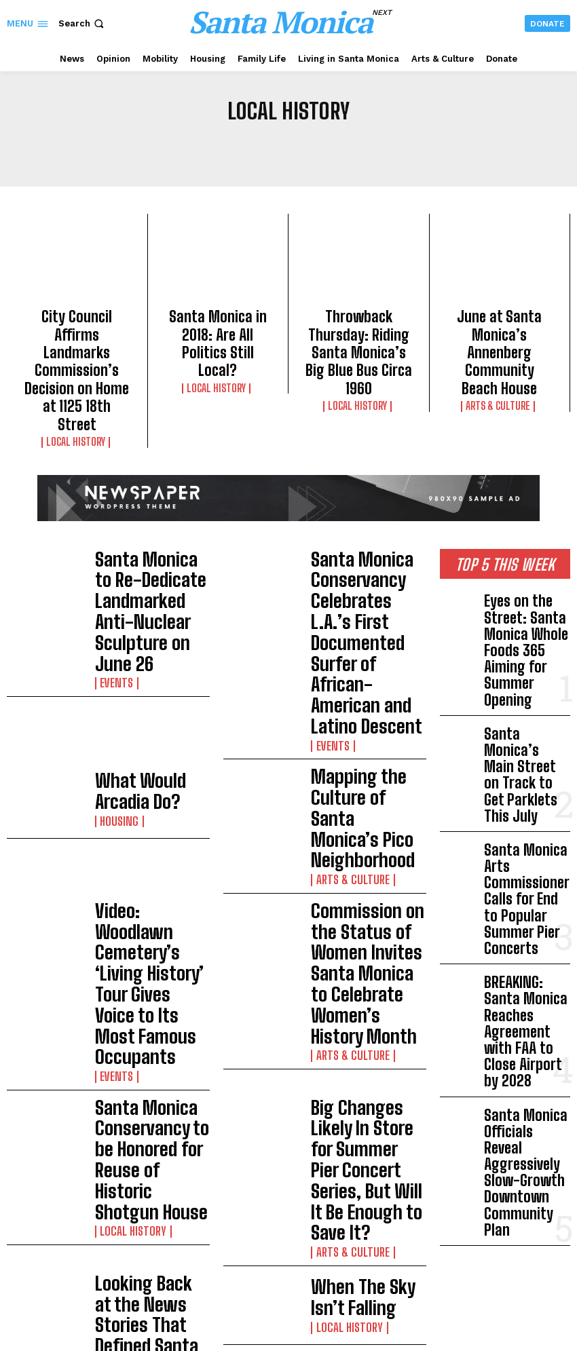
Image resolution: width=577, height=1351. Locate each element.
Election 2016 (125, 885)
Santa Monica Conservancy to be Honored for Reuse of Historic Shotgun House (147, 774)
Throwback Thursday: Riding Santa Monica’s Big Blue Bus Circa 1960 (358, 326)
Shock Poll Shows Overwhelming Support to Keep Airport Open (332, 1217)
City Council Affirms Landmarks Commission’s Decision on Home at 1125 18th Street (77, 338)
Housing (114, 622)
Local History (77, 377)
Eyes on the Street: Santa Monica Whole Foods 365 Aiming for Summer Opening (525, 551)
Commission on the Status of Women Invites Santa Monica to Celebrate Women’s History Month (366, 691)
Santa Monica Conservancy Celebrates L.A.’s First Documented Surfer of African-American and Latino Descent (365, 518)
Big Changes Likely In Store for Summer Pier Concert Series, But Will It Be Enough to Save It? (368, 774)
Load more (216, 1009)
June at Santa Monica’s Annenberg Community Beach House (499, 326)
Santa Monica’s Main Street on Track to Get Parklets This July (522, 619)
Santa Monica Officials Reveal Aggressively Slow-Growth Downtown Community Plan (526, 834)
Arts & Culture (499, 353)
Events (113, 541)
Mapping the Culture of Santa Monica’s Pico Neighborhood (363, 608)
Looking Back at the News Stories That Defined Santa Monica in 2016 (149, 853)
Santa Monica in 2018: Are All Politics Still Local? (217, 326)
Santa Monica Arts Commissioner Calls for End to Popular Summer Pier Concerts (524, 687)
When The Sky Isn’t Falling (353, 853)
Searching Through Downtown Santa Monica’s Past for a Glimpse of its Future (357, 932)
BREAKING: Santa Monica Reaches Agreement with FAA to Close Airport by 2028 (526, 761)
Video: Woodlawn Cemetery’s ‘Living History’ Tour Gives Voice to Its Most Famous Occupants (149, 691)
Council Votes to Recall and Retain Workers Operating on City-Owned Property (327, 1258)
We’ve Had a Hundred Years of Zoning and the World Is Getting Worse (147, 932)
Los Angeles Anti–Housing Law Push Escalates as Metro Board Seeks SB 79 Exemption (332, 1176)
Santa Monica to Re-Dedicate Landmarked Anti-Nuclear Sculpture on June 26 (147, 508)
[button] (82, 23)
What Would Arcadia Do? (149, 607)
